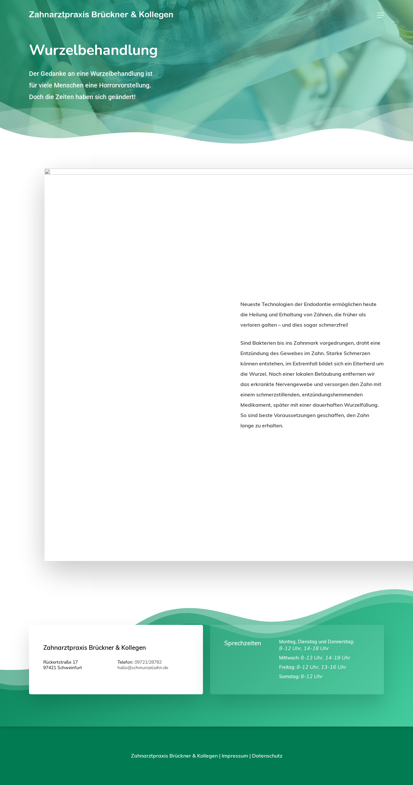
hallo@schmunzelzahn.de (142, 668)
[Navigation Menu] (380, 15)
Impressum (235, 755)
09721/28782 (148, 662)
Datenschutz (267, 755)
